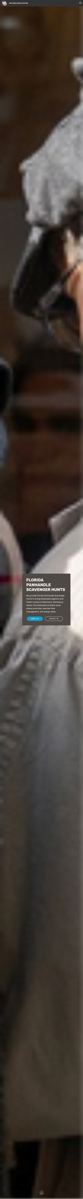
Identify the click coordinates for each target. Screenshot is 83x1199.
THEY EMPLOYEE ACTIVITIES (18, 3)
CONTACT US (54, 618)
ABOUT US (35, 618)
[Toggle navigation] (80, 3)
